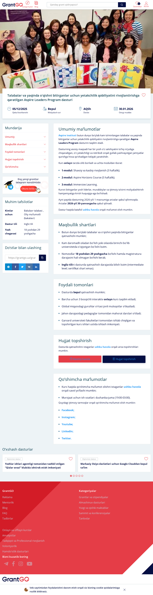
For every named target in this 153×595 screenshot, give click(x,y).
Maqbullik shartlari (25, 143)
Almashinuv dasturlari (92, 501)
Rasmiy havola (80, 358)
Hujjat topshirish (25, 158)
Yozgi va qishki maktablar (94, 507)
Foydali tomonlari (25, 151)
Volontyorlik (9, 545)
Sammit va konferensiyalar (94, 512)
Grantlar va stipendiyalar (93, 496)
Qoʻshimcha (25, 166)
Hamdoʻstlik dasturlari (15, 550)
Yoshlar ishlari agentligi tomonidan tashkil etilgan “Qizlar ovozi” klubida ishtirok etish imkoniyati (34, 464)
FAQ (4, 512)
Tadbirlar (7, 517)
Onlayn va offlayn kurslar (17, 529)
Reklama (7, 496)
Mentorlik (8, 501)
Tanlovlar (84, 517)
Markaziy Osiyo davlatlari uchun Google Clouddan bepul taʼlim (114, 464)
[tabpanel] (38, 462)
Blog (5, 507)
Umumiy (25, 136)
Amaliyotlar (9, 534)
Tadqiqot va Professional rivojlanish (23, 540)
